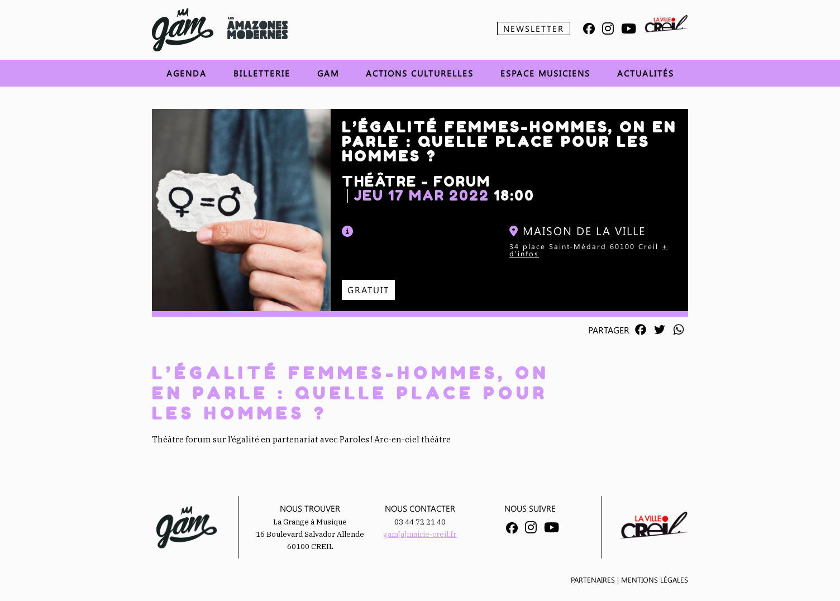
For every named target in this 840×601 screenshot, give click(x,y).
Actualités (645, 73)
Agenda (186, 73)
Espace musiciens (545, 73)
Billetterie (261, 73)
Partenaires (593, 579)
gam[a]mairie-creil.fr (419, 534)
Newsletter (533, 28)
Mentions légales (654, 579)
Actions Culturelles (420, 73)
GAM (328, 73)
